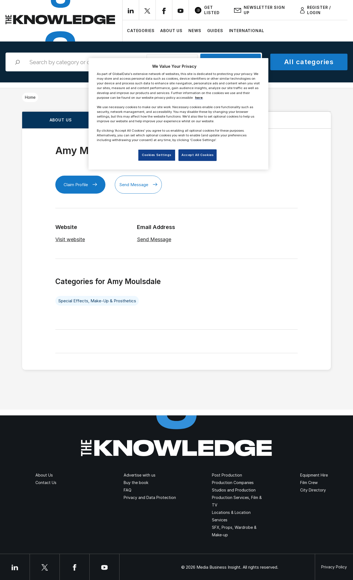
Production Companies (233, 482)
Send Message (138, 184)
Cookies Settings (156, 155)
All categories (309, 62)
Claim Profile (80, 184)
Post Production (227, 475)
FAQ (127, 490)
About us (61, 120)
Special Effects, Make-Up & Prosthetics (97, 300)
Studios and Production (234, 490)
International (246, 30)
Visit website (70, 239)
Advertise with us (139, 475)
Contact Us (45, 482)
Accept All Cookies (197, 155)
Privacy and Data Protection (150, 497)
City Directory (313, 490)
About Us (171, 30)
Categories (140, 30)
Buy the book (136, 482)
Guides (215, 30)
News (194, 30)
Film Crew (309, 482)
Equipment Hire (314, 475)
